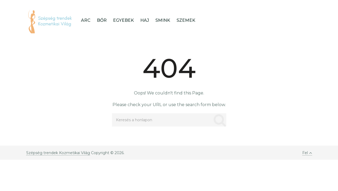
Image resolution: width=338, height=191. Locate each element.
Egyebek (123, 20)
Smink (162, 20)
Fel (307, 152)
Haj (144, 20)
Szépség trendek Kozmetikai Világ (58, 152)
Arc (86, 20)
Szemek (186, 20)
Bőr (102, 20)
